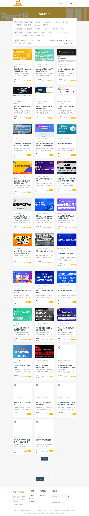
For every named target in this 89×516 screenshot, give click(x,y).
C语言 (56, 32)
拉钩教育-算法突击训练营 (43, 440)
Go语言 (24, 35)
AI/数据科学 (39, 22)
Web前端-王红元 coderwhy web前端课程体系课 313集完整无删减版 (22, 218)
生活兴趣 (57, 22)
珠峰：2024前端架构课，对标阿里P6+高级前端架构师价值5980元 (44, 146)
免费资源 (31, 495)
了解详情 (49, 479)
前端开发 (63, 29)
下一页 (44, 458)
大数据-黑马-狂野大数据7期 (44, 251)
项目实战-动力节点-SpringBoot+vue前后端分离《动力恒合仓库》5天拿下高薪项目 (22, 253)
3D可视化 (28, 32)
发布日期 (70, 40)
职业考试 (37, 25)
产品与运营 (27, 25)
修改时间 (61, 40)
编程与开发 (28, 22)
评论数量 (52, 40)
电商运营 (18, 25)
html (31, 35)
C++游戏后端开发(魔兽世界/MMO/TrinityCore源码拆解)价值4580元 (22, 146)
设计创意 (65, 22)
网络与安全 (28, 29)
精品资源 (22, 64)
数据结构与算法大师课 (65, 144)
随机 (71, 43)
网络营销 (31, 501)
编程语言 (38, 29)
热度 (65, 43)
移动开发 (46, 29)
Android (43, 32)
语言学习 (45, 25)
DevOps (63, 32)
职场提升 (48, 22)
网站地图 (43, 495)
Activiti (36, 32)
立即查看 (39, 479)
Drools (17, 35)
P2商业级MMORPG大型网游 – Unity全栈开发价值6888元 (22, 442)
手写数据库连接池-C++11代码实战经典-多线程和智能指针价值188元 (66, 405)
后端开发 (55, 29)
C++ (50, 32)
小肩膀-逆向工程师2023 (65, 253)
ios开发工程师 (40, 35)
